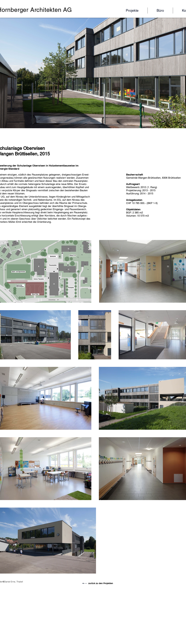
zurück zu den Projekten (100, 583)
